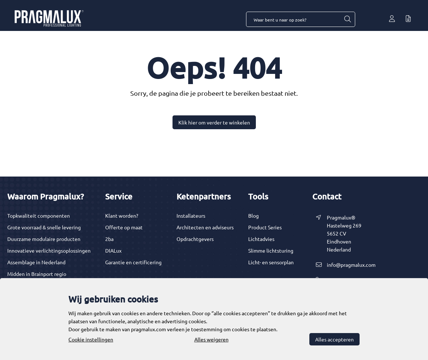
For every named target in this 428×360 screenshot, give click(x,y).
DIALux (113, 250)
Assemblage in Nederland (36, 262)
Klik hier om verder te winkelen (214, 122)
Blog (253, 215)
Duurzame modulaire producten (43, 239)
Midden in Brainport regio (36, 273)
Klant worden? (121, 215)
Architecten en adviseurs (205, 227)
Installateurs (191, 215)
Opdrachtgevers (195, 239)
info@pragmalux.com (351, 264)
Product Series (265, 227)
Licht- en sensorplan (271, 262)
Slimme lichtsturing (270, 250)
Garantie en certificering (133, 262)
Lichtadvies (261, 239)
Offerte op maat (124, 227)
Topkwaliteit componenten (38, 215)
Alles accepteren (334, 339)
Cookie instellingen (90, 339)
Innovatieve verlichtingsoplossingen (49, 250)
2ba (109, 239)
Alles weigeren (211, 339)
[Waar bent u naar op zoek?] (347, 19)
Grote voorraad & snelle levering (44, 227)
